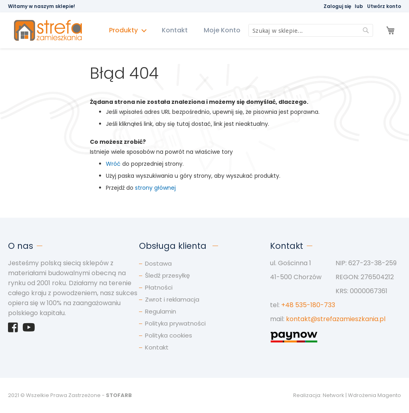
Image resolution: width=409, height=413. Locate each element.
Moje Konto (222, 30)
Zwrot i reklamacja (172, 299)
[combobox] (310, 30)
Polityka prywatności (175, 323)
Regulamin (160, 311)
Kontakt (175, 30)
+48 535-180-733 (308, 305)
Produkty (124, 30)
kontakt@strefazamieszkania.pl (335, 319)
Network (333, 395)
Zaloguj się (337, 6)
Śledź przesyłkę (167, 275)
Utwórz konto (384, 6)
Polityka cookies (168, 335)
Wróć (113, 164)
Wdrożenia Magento (374, 395)
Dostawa (158, 263)
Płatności (159, 287)
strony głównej (155, 188)
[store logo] (51, 30)
